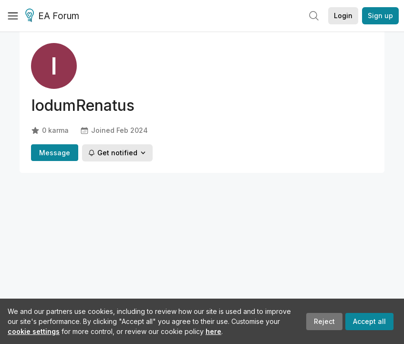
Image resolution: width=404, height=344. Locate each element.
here (213, 331)
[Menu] (12, 15)
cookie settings (34, 331)
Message (54, 153)
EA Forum (53, 16)
